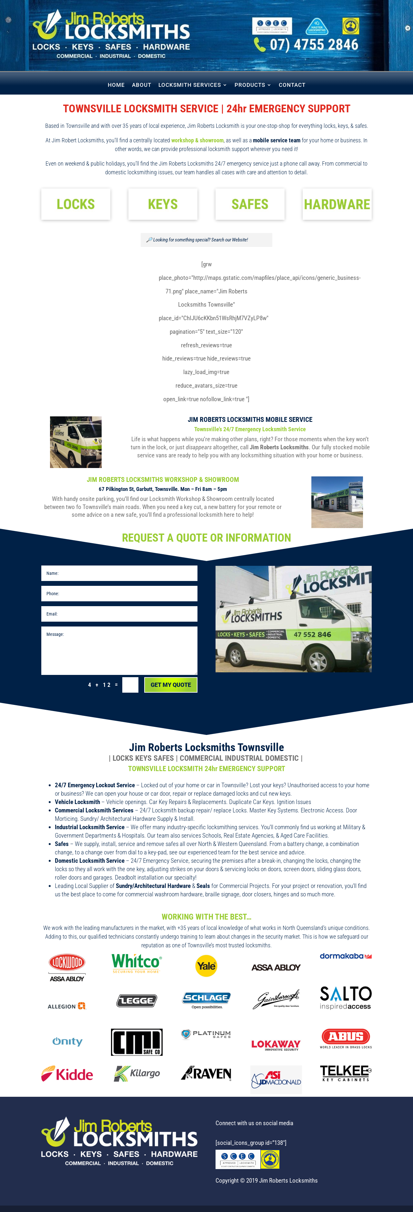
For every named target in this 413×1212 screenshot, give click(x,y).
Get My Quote (171, 684)
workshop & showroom (197, 140)
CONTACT (292, 85)
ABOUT (141, 85)
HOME (116, 85)
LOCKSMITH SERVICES (189, 85)
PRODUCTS (250, 85)
